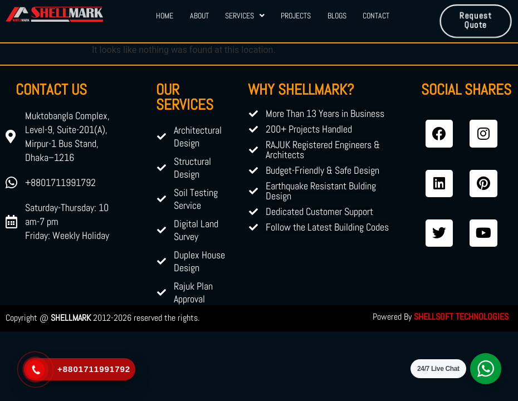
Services (245, 15)
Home (164, 16)
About (198, 16)
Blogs (337, 16)
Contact (377, 16)
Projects (296, 16)
